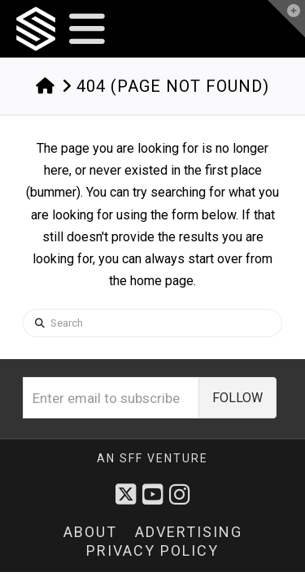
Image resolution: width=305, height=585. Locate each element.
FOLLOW (237, 397)
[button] (87, 29)
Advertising (188, 531)
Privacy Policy (152, 550)
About (90, 531)
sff (131, 458)
